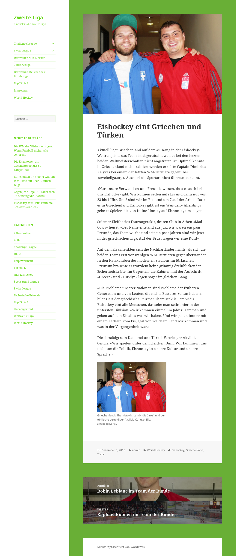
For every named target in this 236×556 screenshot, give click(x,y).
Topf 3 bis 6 (21, 83)
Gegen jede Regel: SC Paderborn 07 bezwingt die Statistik (34, 194)
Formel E (20, 268)
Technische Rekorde (27, 295)
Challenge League (25, 44)
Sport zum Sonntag (26, 282)
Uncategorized (23, 309)
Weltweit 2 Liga (24, 316)
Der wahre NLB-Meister (29, 58)
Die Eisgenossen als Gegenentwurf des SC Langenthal (27, 166)
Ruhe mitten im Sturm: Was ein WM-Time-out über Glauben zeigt (34, 181)
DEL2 (17, 254)
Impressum (21, 90)
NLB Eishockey (23, 275)
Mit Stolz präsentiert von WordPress (121, 547)
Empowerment (23, 261)
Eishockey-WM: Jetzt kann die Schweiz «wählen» (33, 205)
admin (136, 450)
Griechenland (194, 450)
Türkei (101, 454)
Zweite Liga (28, 17)
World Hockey (23, 98)
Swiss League (22, 51)
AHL (17, 240)
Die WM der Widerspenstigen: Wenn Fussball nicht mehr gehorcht (33, 150)
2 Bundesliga (22, 65)
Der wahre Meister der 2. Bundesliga (30, 74)
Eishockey (178, 450)
